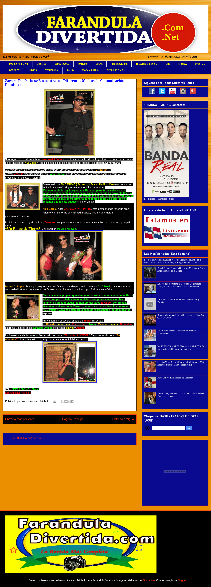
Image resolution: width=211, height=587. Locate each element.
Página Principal (73, 419)
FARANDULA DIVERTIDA (26, 438)
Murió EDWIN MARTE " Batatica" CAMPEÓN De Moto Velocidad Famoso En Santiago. (180, 347)
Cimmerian (148, 580)
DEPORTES (15, 70)
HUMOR (33, 70)
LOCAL (99, 63)
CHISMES (41, 63)
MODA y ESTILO (90, 70)
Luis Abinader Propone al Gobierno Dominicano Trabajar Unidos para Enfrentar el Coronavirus (179, 285)
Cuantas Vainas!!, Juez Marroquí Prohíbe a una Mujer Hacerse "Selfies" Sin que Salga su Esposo (181, 363)
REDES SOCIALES (116, 70)
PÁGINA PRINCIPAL (18, 63)
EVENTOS (200, 63)
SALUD (70, 70)
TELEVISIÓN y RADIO (146, 63)
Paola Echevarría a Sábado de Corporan (175, 378)
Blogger (182, 580)
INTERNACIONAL (119, 63)
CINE (167, 63)
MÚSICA (182, 63)
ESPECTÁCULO (62, 63)
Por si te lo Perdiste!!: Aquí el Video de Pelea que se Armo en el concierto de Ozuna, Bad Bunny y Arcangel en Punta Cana (172, 261)
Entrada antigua (123, 419)
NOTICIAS (83, 63)
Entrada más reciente (19, 419)
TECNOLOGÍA (52, 70)
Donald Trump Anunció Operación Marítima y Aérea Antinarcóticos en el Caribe (181, 269)
